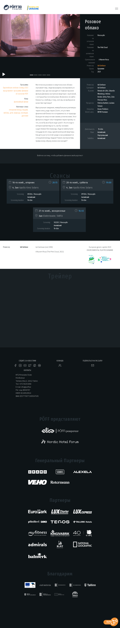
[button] (6, 45)
